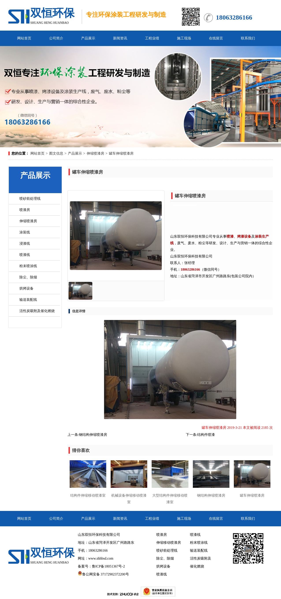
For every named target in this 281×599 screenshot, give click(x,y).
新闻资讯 (120, 38)
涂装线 (24, 232)
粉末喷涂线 (28, 266)
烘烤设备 (26, 288)
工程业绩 (152, 38)
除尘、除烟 (28, 277)
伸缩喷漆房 (95, 153)
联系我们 (248, 38)
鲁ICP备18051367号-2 (109, 566)
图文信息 (56, 153)
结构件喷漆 (206, 434)
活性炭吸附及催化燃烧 (37, 311)
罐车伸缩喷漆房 (121, 153)
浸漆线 (24, 243)
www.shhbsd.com (101, 558)
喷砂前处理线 (30, 198)
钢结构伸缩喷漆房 (93, 434)
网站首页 (24, 38)
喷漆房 (24, 210)
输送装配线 (28, 299)
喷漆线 (24, 255)
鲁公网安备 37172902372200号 (103, 574)
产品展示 (88, 38)
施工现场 (184, 38)
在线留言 (216, 38)
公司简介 (56, 38)
